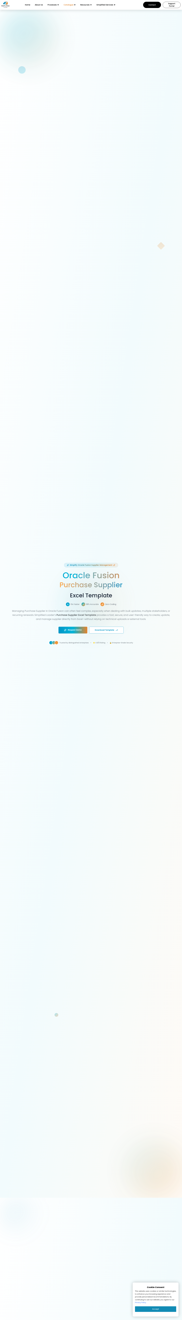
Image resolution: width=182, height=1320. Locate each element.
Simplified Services (105, 5)
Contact (152, 5)
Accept (155, 1309)
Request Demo (73, 630)
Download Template (106, 630)
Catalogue (70, 5)
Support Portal (171, 4)
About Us (39, 5)
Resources (86, 5)
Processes (53, 5)
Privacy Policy (140, 1302)
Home (27, 5)
